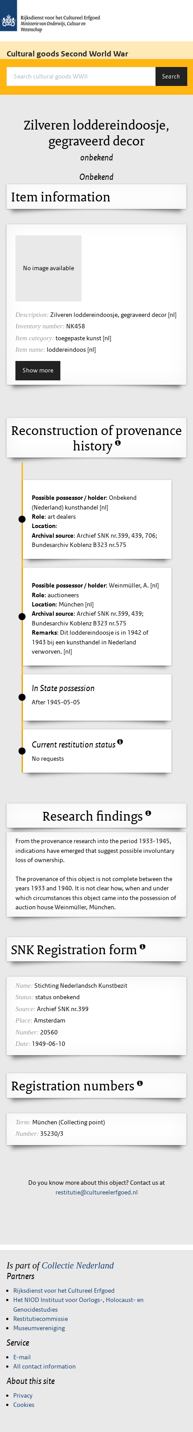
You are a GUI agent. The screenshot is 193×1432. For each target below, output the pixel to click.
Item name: (30, 349)
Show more (37, 370)
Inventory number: (40, 326)
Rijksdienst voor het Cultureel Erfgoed (64, 1290)
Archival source (53, 535)
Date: (22, 1043)
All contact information (44, 1366)
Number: (27, 1032)
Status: (24, 997)
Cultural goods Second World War (67, 54)
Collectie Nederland (77, 1265)
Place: (24, 1020)
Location (44, 526)
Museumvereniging (39, 1328)
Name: (24, 985)
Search (171, 76)
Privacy (23, 1395)
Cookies (23, 1405)
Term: (23, 1122)
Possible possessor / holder (69, 498)
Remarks (44, 632)
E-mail (22, 1357)
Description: (32, 314)
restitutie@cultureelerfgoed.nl (97, 1192)
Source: (25, 1008)
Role (38, 517)
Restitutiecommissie (40, 1319)
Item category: (34, 338)
